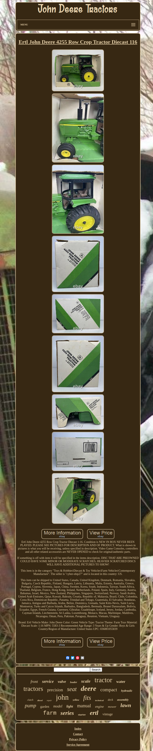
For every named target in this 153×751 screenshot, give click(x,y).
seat (72, 689)
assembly (123, 699)
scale (85, 681)
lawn (125, 705)
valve (62, 681)
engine (99, 706)
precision (55, 689)
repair (49, 700)
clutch (30, 699)
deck (110, 699)
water (120, 682)
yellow (76, 699)
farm (49, 713)
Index (77, 728)
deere (88, 688)
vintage (108, 714)
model (57, 706)
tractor (103, 680)
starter (82, 714)
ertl (94, 712)
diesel (40, 700)
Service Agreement (77, 744)
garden (44, 706)
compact (108, 689)
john (62, 697)
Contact (78, 734)
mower (112, 706)
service (48, 681)
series (67, 713)
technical (99, 700)
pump (30, 705)
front (34, 681)
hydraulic (126, 690)
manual (84, 705)
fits (87, 697)
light (69, 706)
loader (73, 682)
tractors (33, 688)
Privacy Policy (78, 739)
